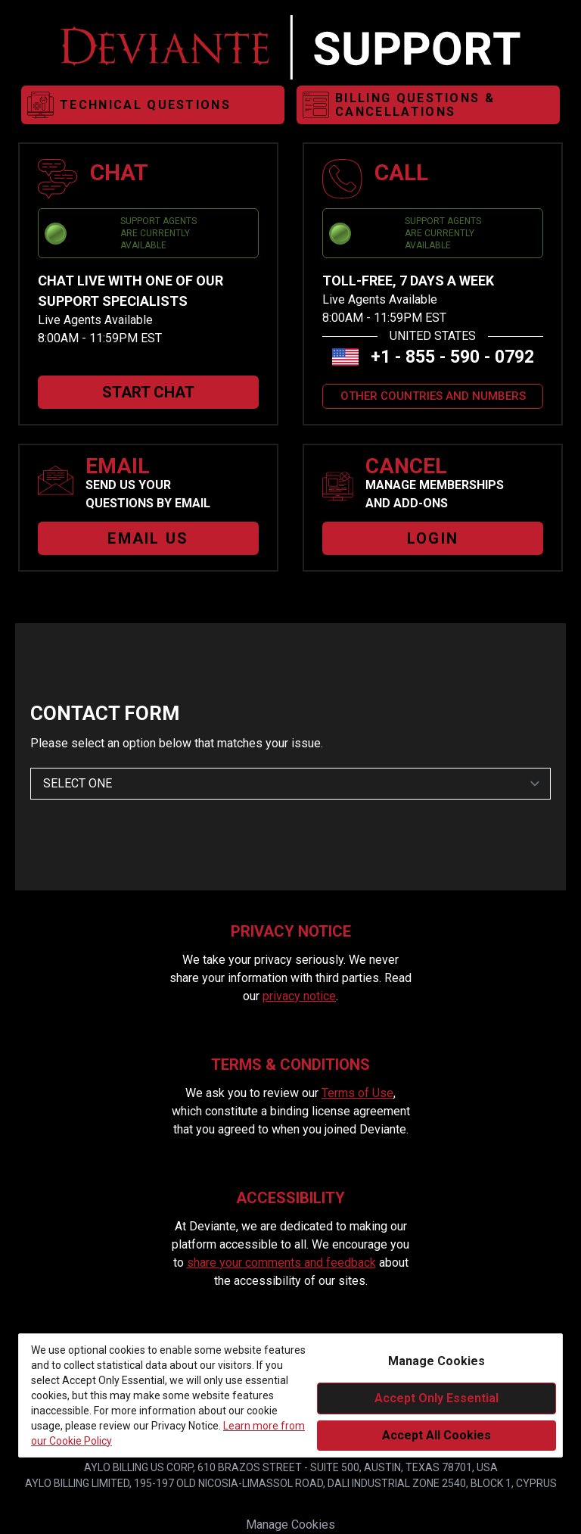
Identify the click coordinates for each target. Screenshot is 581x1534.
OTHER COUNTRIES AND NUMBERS (433, 396)
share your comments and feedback (281, 1262)
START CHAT (148, 392)
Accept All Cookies (436, 1435)
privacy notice (299, 996)
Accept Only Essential (436, 1398)
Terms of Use (357, 1093)
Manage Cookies (290, 1524)
